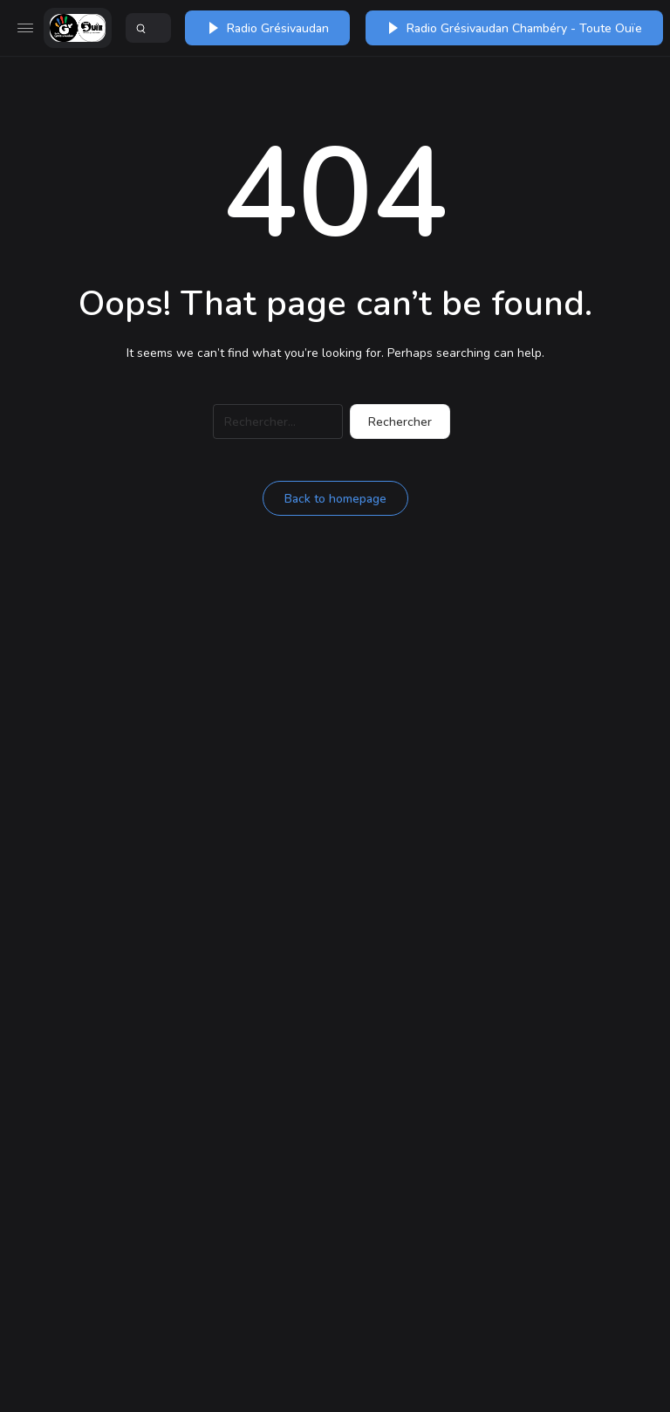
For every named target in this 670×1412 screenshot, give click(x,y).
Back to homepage (335, 498)
